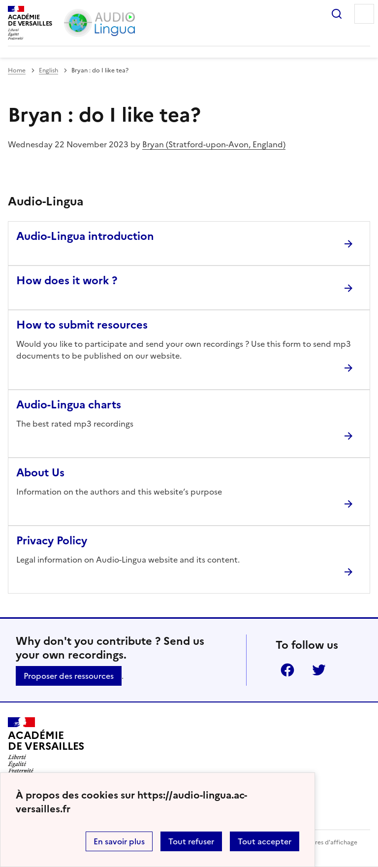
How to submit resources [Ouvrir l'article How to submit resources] (82, 325)
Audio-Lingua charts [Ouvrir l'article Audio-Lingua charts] (68, 405)
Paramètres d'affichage (324, 842)
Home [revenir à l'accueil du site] (17, 70)
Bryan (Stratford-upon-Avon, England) (213, 144)
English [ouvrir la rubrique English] (48, 70)
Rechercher (336, 14)
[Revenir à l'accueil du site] (46, 745)
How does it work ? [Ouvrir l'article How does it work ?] (66, 280)
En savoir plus (119, 841)
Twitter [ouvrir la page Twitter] (319, 670)
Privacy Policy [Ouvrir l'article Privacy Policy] (51, 541)
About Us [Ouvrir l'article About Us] (40, 473)
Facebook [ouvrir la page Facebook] (287, 670)
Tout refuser (191, 841)
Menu (364, 14)
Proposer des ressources (69, 676)
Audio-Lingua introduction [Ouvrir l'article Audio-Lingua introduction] (85, 236)
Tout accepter (264, 841)
